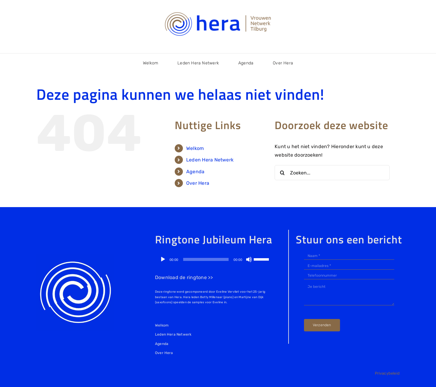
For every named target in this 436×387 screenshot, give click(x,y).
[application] (214, 259)
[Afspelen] (163, 259)
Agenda (195, 171)
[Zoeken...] (332, 172)
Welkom (195, 148)
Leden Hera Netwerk (209, 160)
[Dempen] (249, 259)
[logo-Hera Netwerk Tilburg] (218, 12)
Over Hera (197, 183)
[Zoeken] (282, 172)
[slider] (206, 259)
